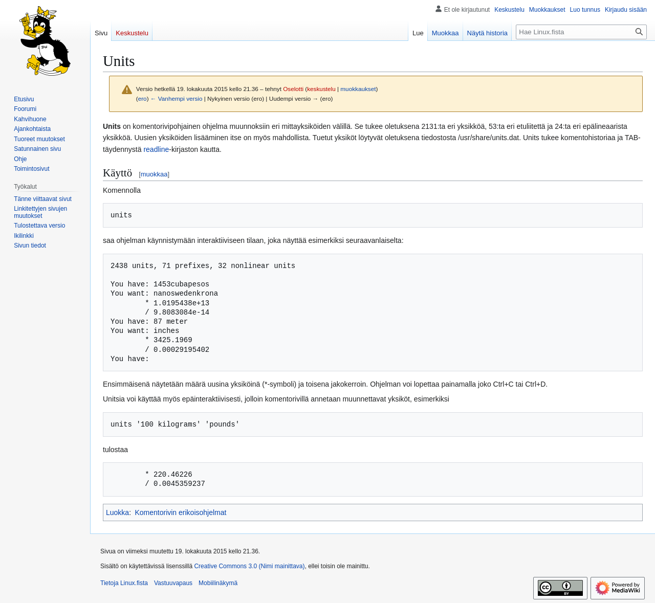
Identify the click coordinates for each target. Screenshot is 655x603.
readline (156, 149)
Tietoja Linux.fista (124, 583)
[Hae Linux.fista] (581, 32)
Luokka (117, 512)
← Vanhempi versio (176, 98)
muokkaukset (358, 88)
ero (142, 98)
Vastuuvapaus (173, 583)
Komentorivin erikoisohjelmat (180, 512)
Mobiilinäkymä (218, 583)
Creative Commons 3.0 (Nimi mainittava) (249, 566)
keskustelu (321, 88)
